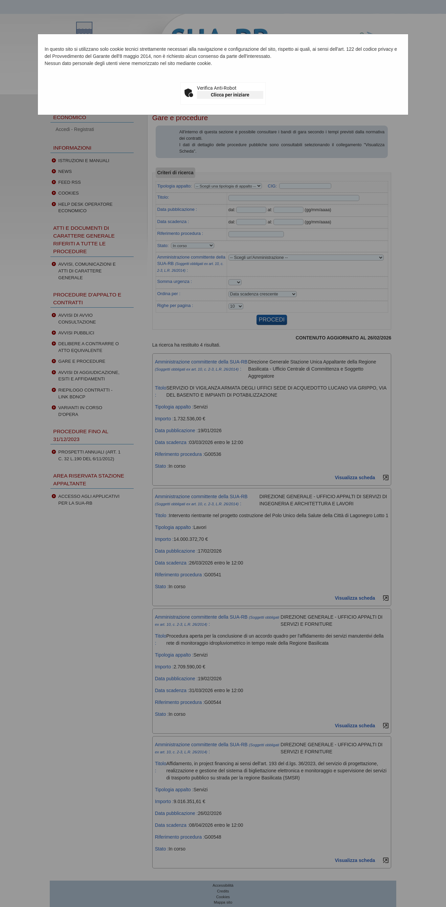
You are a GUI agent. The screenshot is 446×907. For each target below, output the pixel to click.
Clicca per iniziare (230, 94)
